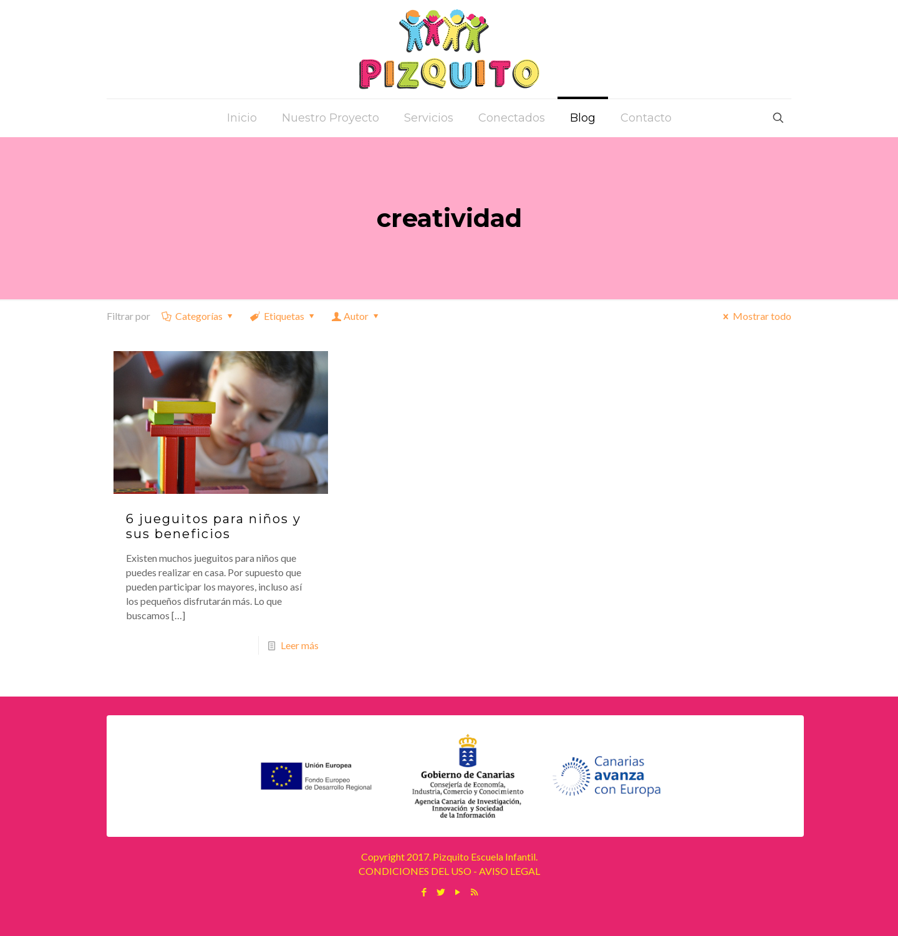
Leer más (300, 645)
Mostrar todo (755, 316)
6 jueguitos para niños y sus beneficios (213, 526)
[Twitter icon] (440, 891)
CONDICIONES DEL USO (415, 871)
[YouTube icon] (457, 891)
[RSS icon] (474, 891)
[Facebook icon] (423, 891)
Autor (356, 316)
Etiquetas (283, 316)
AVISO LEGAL (509, 871)
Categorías (198, 316)
